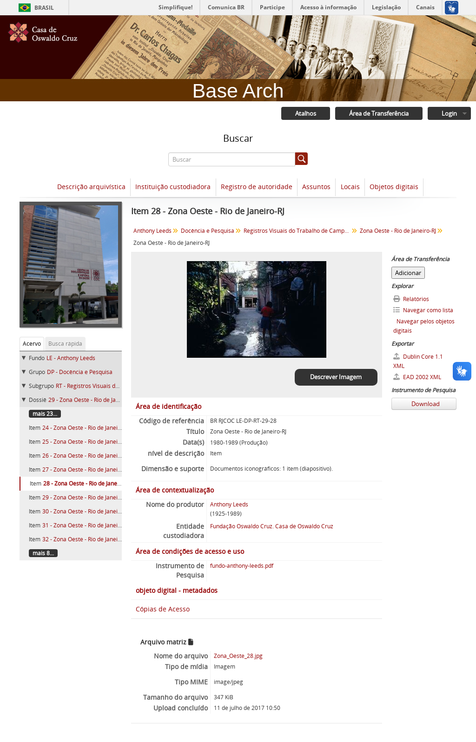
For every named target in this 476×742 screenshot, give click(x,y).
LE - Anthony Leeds (70, 358)
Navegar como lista (423, 310)
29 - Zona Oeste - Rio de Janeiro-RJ (92, 400)
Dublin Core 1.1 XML (418, 361)
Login (449, 113)
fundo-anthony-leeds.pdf (241, 566)
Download (425, 404)
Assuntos (316, 186)
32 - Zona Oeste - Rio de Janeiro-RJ (86, 539)
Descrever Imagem (336, 377)
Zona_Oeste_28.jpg (238, 656)
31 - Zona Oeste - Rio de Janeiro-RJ (86, 525)
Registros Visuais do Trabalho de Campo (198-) (298, 231)
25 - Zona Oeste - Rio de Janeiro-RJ (86, 442)
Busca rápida (65, 344)
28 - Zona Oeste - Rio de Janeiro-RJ (87, 483)
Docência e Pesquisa (207, 231)
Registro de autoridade (256, 186)
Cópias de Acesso (163, 608)
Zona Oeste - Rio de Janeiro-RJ (398, 231)
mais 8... (43, 553)
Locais (350, 186)
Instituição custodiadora (173, 186)
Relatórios (411, 299)
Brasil (44, 8)
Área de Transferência (379, 113)
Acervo (32, 344)
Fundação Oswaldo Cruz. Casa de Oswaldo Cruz (271, 526)
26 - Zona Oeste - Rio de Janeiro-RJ (86, 456)
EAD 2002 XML (417, 377)
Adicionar (408, 273)
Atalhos (305, 113)
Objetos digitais (394, 186)
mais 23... (45, 414)
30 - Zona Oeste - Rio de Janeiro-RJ (86, 511)
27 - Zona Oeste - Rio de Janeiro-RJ (86, 469)
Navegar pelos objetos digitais (424, 326)
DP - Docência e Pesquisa (79, 372)
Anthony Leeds (152, 231)
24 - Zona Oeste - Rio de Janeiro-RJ (86, 428)
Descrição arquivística (91, 186)
